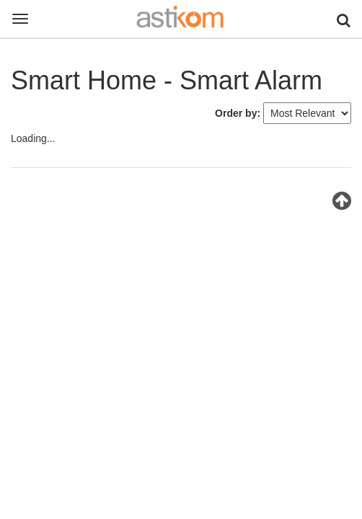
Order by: (237, 113)
